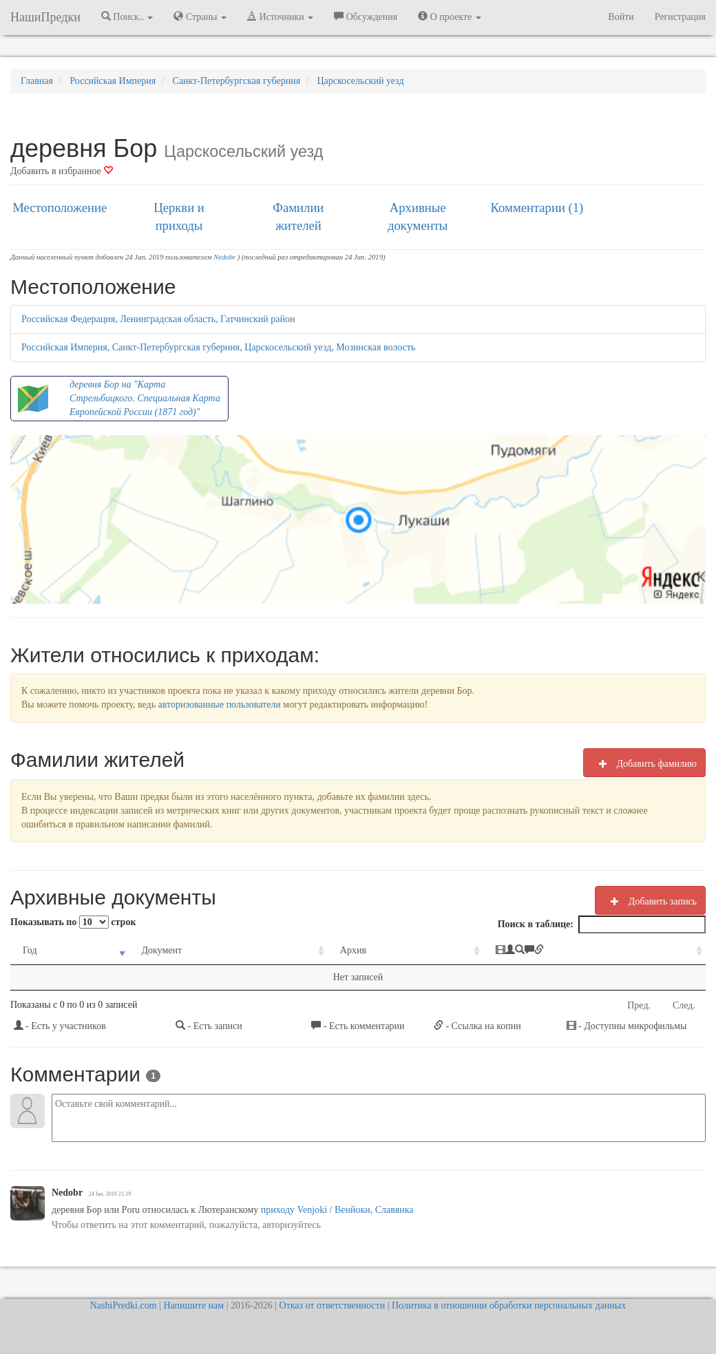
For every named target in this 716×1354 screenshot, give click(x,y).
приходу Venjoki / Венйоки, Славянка (337, 1210)
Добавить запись (650, 901)
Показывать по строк (73, 922)
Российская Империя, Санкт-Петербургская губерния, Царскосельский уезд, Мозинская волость (218, 347)
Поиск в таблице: (602, 924)
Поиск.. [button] (127, 16)
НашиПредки (45, 17)
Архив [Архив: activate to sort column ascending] (353, 950)
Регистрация (680, 17)
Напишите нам (193, 1305)
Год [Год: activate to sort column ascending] (30, 950)
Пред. (639, 1005)
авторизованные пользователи (219, 704)
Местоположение (59, 207)
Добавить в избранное (61, 171)
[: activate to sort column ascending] (594, 951)
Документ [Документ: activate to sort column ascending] (161, 950)
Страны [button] (200, 16)
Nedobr (224, 257)
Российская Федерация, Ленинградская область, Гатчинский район (158, 319)
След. (684, 1005)
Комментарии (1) (537, 207)
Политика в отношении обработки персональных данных (509, 1305)
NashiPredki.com (123, 1305)
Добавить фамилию (644, 763)
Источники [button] (280, 16)
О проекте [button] (449, 16)
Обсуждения (365, 16)
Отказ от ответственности (332, 1305)
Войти (620, 17)
